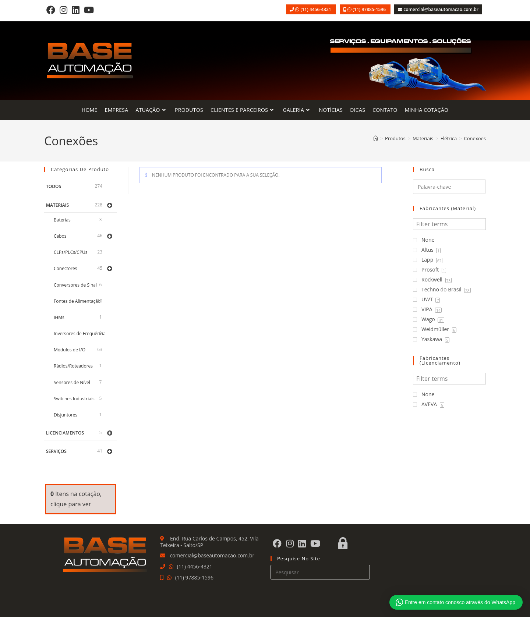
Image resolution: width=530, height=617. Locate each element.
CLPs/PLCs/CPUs (71, 252)
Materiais (57, 205)
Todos (53, 186)
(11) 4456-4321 (316, 9)
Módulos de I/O (69, 350)
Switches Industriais (74, 399)
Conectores (65, 268)
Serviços (56, 451)
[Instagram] (63, 10)
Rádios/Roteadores (73, 366)
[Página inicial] (375, 138)
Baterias (62, 220)
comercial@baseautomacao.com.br (440, 9)
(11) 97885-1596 (370, 9)
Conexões (475, 138)
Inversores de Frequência (80, 333)
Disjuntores (65, 415)
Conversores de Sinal (75, 285)
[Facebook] (50, 10)
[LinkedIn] (76, 10)
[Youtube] (89, 10)
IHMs (59, 317)
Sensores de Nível (72, 382)
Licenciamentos (65, 433)
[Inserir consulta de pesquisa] (320, 572)
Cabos (60, 236)
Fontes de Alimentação (77, 301)
